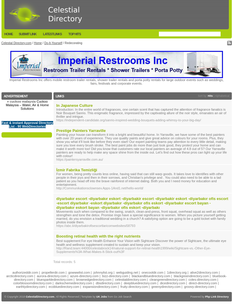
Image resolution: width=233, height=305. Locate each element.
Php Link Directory (217, 296)
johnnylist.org (103, 272)
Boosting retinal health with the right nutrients (98, 236)
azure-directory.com (84, 276)
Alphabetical (222, 95)
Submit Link (28, 34)
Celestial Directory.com (16, 43)
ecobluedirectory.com (64, 286)
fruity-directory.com (134, 286)
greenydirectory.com (166, 286)
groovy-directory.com (199, 286)
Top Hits (74, 34)
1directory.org (177, 272)
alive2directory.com (204, 272)
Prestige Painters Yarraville (81, 130)
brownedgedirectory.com (94, 279)
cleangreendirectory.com (167, 279)
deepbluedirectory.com (140, 283)
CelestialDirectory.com (40, 296)
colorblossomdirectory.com (32, 283)
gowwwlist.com (79, 272)
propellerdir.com (53, 272)
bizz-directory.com (115, 276)
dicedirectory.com (172, 283)
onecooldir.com (153, 272)
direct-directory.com (203, 283)
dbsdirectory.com (108, 283)
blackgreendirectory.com (191, 276)
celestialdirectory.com (130, 279)
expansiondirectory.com (100, 286)
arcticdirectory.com (19, 276)
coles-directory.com (202, 279)
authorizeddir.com (25, 272)
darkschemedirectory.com (73, 283)
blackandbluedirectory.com (151, 276)
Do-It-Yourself (53, 43)
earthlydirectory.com (30, 286)
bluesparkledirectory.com (54, 279)
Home (8, 34)
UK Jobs (101, 296)
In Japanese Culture (74, 105)
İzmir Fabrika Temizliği (76, 170)
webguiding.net (127, 272)
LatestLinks (52, 34)
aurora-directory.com (52, 276)
